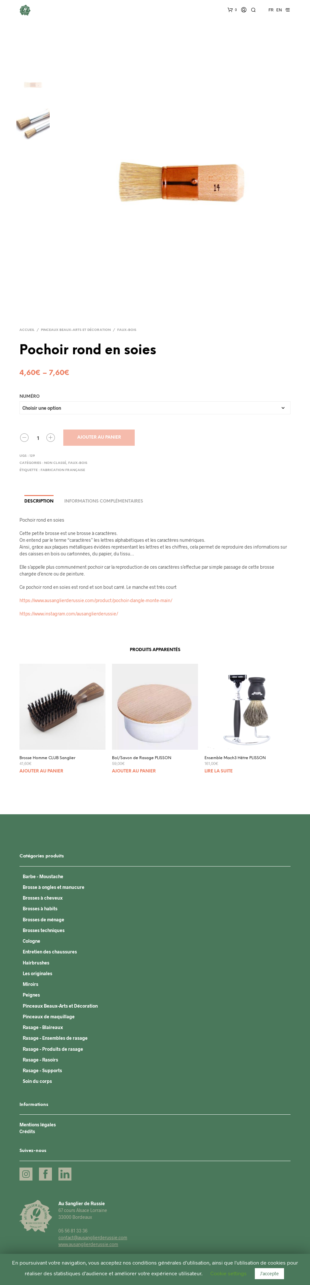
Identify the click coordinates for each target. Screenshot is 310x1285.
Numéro (29, 396)
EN (279, 9)
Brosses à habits (40, 908)
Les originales (37, 973)
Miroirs (30, 984)
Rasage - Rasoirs (40, 1059)
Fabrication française (63, 470)
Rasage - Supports (42, 1070)
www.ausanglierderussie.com (88, 1244)
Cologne (31, 941)
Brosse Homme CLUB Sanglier (47, 758)
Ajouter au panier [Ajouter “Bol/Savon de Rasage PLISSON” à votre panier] (134, 771)
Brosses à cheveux (43, 898)
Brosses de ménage (43, 919)
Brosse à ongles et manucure (53, 887)
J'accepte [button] (269, 1273)
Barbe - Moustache (43, 876)
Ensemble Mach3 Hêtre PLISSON (235, 758)
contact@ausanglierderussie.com (92, 1237)
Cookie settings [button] (228, 1273)
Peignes (31, 995)
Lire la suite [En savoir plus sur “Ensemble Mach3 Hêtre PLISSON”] (219, 771)
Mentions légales (37, 1124)
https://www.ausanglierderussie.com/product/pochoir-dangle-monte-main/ (95, 600)
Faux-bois (126, 330)
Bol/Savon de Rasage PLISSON (141, 758)
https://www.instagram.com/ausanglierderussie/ (68, 613)
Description (39, 501)
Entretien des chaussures (50, 951)
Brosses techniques (44, 930)
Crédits (27, 1131)
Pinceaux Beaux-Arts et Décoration (76, 330)
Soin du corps (37, 1081)
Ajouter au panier (99, 437)
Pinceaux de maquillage (49, 1016)
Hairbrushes (36, 962)
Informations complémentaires (103, 501)
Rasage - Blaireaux (43, 1027)
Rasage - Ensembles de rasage (55, 1038)
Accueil (26, 330)
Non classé (55, 463)
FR (270, 9)
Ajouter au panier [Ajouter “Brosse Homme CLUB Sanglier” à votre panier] (41, 771)
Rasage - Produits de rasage (53, 1049)
